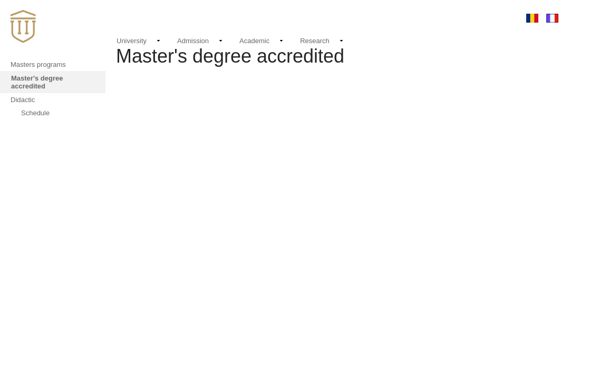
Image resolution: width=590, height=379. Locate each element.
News (344, 16)
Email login (459, 18)
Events (374, 18)
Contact (414, 18)
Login (499, 18)
